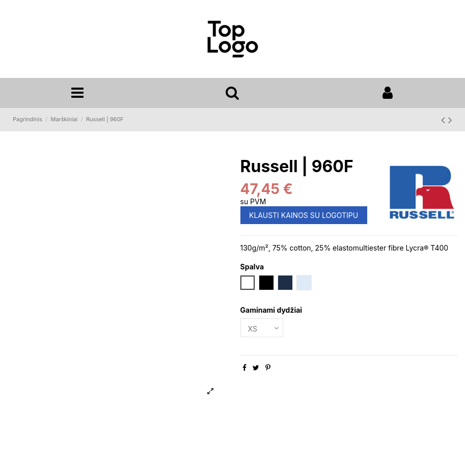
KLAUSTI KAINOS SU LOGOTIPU (303, 215)
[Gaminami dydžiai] (261, 327)
